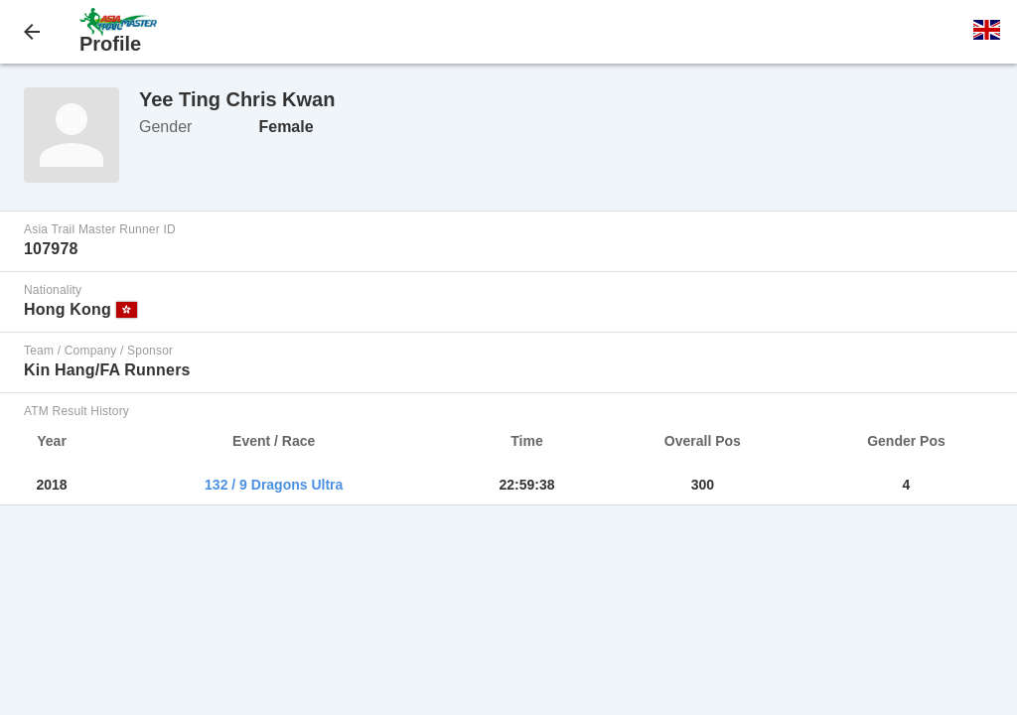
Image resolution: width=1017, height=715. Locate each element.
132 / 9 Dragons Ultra (274, 485)
